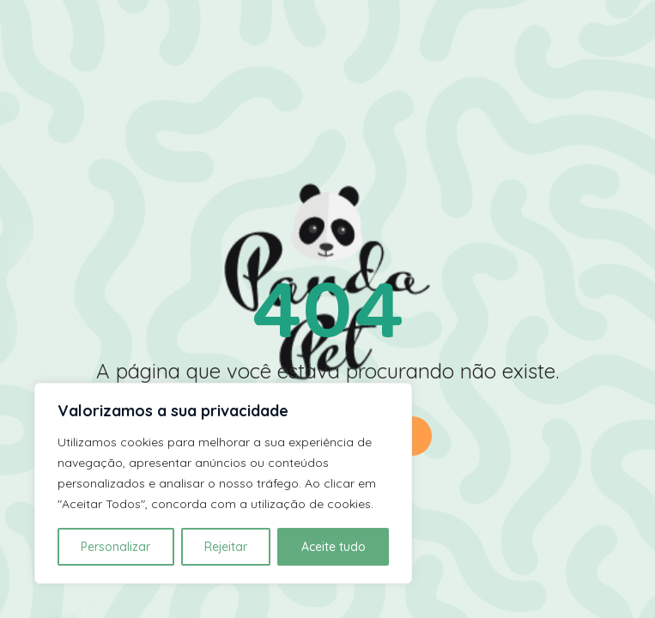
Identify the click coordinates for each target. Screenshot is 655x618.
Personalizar (115, 546)
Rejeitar (225, 546)
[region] (223, 483)
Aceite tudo (333, 546)
